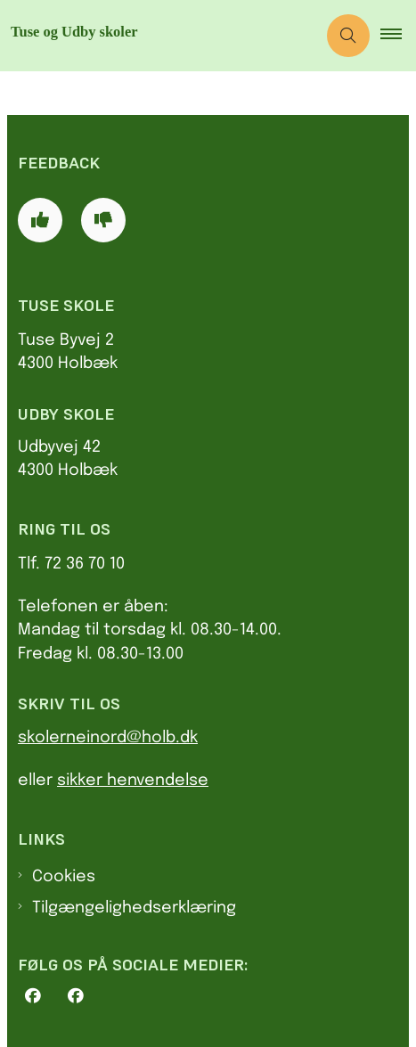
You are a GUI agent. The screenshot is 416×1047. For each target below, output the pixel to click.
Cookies (63, 877)
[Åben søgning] (348, 35)
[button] (398, 35)
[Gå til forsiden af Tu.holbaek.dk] (158, 35)
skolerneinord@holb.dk (108, 738)
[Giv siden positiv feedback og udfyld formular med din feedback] (40, 220)
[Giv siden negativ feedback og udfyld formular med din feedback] (103, 220)
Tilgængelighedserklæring (134, 908)
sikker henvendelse (132, 781)
